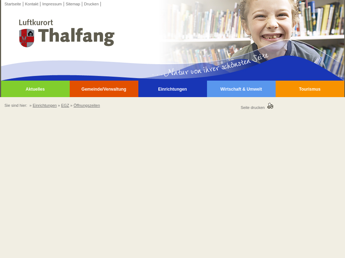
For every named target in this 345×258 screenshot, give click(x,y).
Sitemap (73, 4)
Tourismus (309, 89)
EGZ (65, 105)
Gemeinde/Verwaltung (104, 89)
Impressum (51, 4)
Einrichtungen (172, 89)
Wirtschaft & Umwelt (241, 89)
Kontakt (31, 4)
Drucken (91, 4)
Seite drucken (254, 107)
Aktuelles (35, 89)
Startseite (13, 4)
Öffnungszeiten (87, 105)
